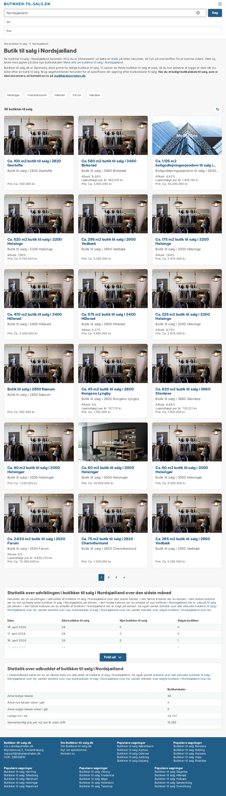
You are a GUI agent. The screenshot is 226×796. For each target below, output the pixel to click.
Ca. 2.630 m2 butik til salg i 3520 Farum (36, 541)
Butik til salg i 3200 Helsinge (30, 249)
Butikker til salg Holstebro (96, 782)
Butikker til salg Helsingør (21, 782)
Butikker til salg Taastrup (96, 786)
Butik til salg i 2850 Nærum (31, 389)
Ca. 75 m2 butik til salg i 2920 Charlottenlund (107, 541)
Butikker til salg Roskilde (189, 760)
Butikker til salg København (135, 746)
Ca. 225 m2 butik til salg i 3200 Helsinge (182, 316)
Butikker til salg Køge (93, 778)
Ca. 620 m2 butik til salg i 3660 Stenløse (182, 391)
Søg (215, 13)
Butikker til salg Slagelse (171, 771)
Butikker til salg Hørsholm (21, 778)
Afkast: (86, 176)
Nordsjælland (40, 44)
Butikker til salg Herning (20, 771)
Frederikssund (37, 95)
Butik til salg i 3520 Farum (28, 549)
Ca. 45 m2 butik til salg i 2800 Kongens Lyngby (108, 391)
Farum (77, 95)
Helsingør (13, 95)
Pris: (10, 183)
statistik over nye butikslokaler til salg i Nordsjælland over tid (89, 610)
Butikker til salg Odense (133, 753)
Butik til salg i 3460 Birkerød (104, 171)
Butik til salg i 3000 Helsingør (30, 477)
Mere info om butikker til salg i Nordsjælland (93, 62)
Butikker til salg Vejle (187, 757)
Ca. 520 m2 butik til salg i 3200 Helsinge (34, 241)
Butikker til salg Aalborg (133, 757)
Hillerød (60, 95)
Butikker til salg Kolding (189, 750)
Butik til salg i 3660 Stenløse (177, 399)
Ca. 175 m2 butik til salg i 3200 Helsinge (182, 241)
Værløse (94, 95)
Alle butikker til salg (15, 43)
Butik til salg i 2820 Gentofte (29, 171)
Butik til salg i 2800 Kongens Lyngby (110, 399)
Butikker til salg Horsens (189, 753)
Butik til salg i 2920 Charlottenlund (109, 549)
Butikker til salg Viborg (94, 771)
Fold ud (110, 657)
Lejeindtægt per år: (95, 180)
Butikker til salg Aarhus (132, 750)
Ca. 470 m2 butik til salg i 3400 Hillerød (34, 316)
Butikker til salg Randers (189, 746)
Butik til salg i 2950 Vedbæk (104, 249)
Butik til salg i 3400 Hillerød (29, 324)
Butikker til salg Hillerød (170, 775)
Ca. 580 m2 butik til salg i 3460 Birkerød (109, 163)
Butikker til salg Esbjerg (133, 760)
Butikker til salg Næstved (21, 786)
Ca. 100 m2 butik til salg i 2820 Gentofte (34, 163)
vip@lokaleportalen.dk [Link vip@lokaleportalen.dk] (69, 75)
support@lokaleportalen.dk (22, 753)
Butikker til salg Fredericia (96, 775)
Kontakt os (68, 753)
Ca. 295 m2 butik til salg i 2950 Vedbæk (109, 241)
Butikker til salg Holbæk (171, 778)
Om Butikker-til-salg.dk (76, 746)
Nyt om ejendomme (74, 750)
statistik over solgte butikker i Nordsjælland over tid (176, 610)
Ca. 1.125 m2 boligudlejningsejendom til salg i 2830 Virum (184, 165)
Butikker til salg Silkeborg (21, 775)
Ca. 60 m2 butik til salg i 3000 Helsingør (33, 469)
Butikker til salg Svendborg (173, 786)
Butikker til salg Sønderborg (173, 782)
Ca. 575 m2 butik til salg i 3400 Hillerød (109, 316)
